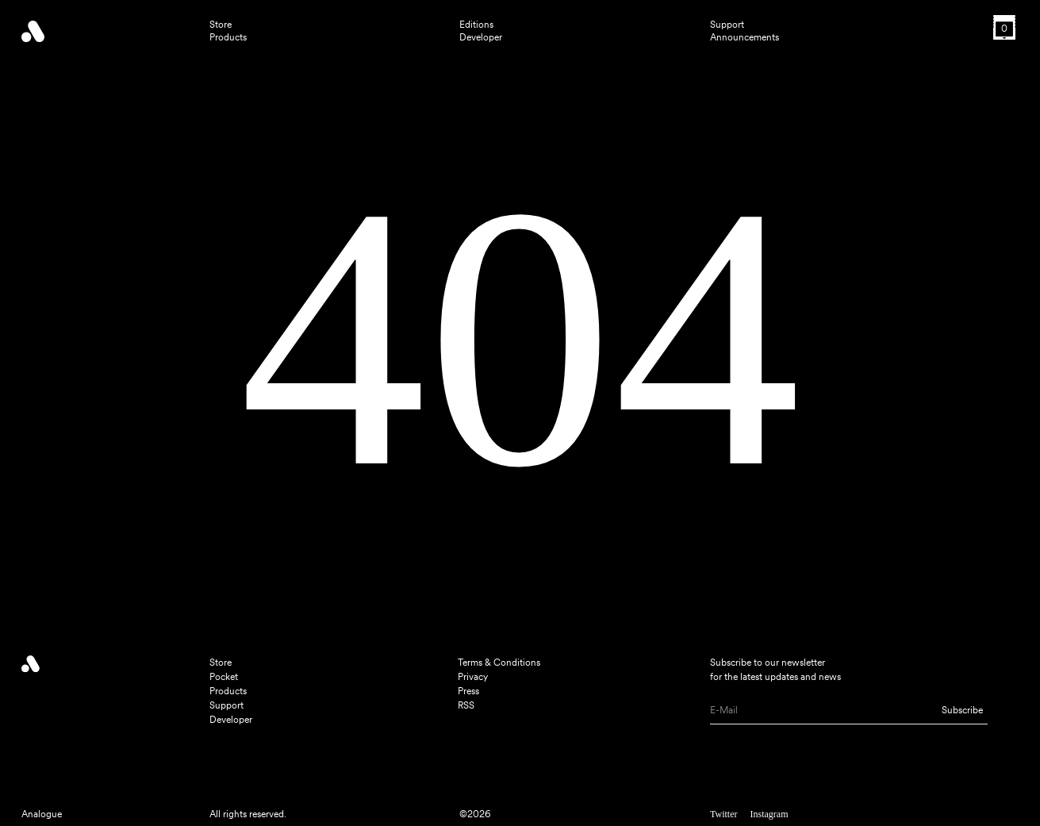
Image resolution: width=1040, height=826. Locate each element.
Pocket (223, 676)
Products (228, 38)
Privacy (473, 676)
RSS (466, 705)
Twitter (724, 814)
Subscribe (962, 710)
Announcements (744, 38)
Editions (476, 25)
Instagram (769, 814)
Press (468, 691)
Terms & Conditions (499, 662)
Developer (480, 38)
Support (727, 25)
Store (220, 25)
